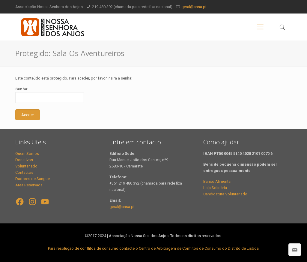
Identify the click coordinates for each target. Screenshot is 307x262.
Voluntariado (26, 166)
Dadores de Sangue (32, 178)
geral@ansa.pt (194, 7)
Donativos (24, 160)
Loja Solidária (215, 187)
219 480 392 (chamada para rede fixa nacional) (132, 7)
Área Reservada (29, 185)
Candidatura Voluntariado (225, 194)
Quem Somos (27, 153)
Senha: (49, 95)
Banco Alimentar (217, 181)
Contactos (24, 172)
